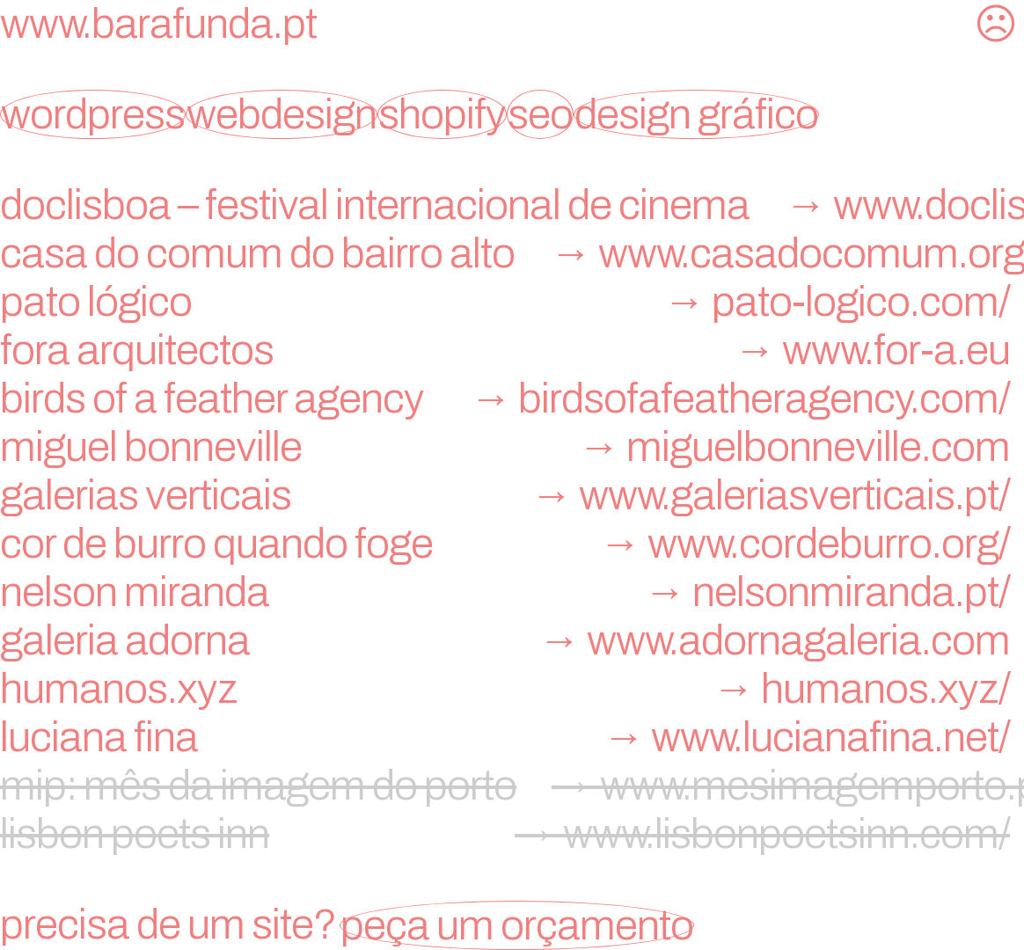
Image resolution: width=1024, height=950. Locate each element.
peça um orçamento (516, 925)
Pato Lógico (512, 301)
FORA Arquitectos (512, 350)
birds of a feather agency (512, 398)
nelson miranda (512, 592)
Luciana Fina (512, 737)
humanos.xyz (512, 688)
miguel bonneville (512, 447)
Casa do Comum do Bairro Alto (512, 253)
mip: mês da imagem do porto (512, 785)
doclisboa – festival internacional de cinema (512, 205)
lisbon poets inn (512, 834)
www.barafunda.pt (158, 24)
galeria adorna (512, 640)
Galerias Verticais (512, 495)
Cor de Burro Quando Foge (512, 543)
